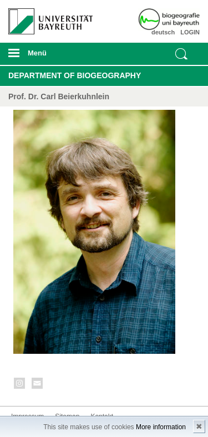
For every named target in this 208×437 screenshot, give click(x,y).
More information (161, 427)
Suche (181, 53)
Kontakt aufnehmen (38, 385)
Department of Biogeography (74, 75)
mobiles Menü (46, 56)
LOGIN (190, 32)
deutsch (163, 32)
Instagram (20, 385)
